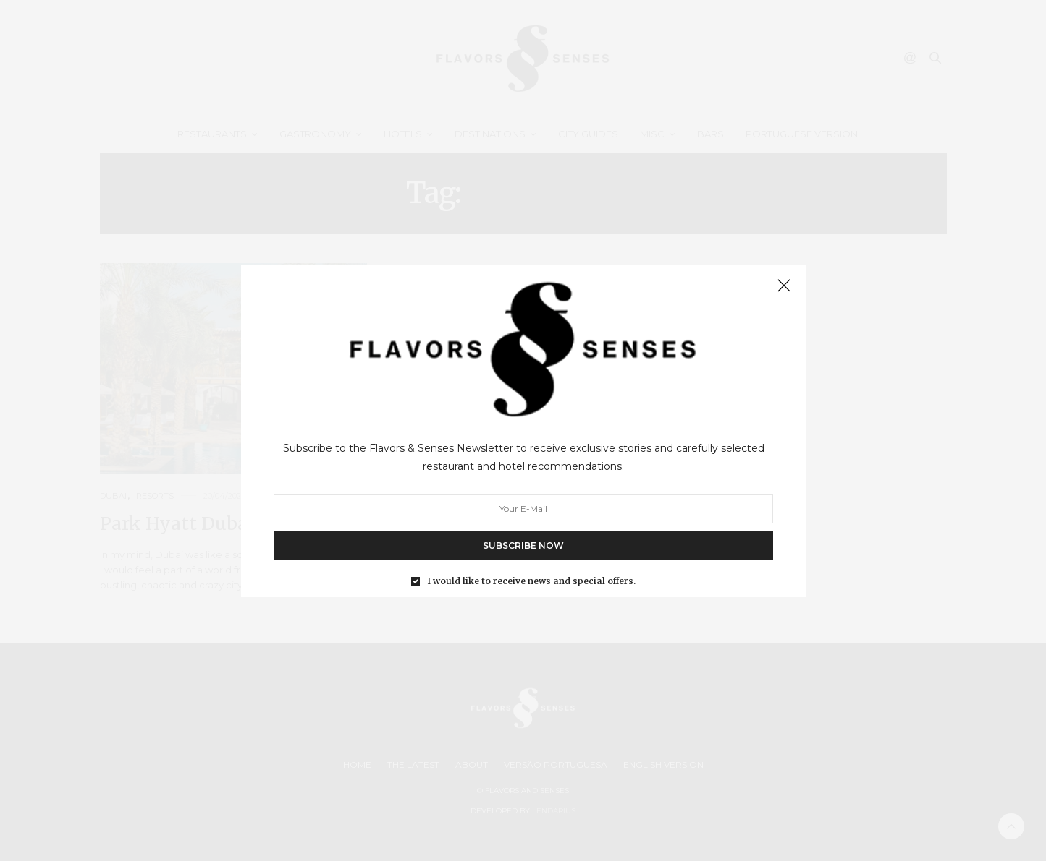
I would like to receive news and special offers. (531, 580)
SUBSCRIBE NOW (523, 544)
